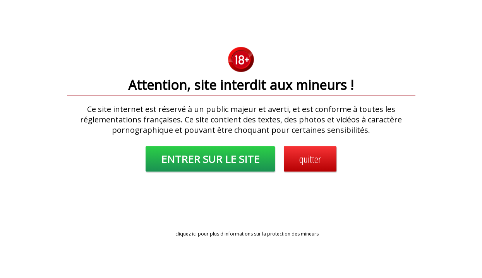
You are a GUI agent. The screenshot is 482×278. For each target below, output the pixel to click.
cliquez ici (186, 234)
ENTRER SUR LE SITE (210, 159)
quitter (310, 159)
